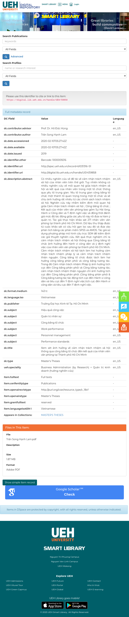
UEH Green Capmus (16, 589)
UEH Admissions (14, 581)
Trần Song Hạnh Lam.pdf (21, 439)
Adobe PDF (13, 469)
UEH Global (57, 589)
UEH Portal (57, 585)
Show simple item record (20, 482)
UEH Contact (94, 581)
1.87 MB (10, 459)
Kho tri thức (93, 585)
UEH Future (58, 581)
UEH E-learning (95, 589)
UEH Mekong (64, 566)
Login (74, 4)
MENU (63, 4)
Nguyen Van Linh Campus (64, 561)
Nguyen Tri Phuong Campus (64, 557)
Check (69, 494)
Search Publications (15, 36)
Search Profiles (12, 63)
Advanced (16, 56)
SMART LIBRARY (49, 4)
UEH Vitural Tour (14, 585)
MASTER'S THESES (52, 415)
